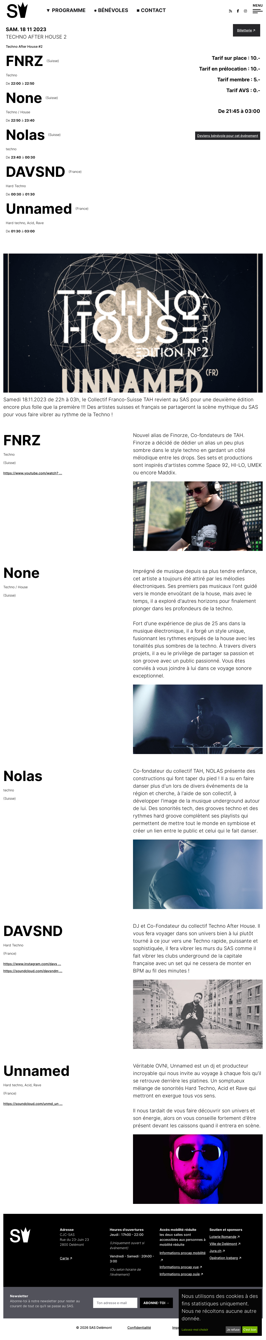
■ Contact (151, 10)
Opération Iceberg (223, 1258)
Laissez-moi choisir (195, 1329)
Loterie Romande (222, 1237)
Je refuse (233, 1329)
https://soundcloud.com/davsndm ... (32, 971)
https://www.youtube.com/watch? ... (32, 473)
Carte (64, 1258)
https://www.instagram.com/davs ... (32, 964)
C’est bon (249, 1329)
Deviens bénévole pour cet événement (227, 136)
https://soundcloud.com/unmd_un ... (33, 1104)
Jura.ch (215, 1251)
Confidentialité (139, 1327)
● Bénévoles (111, 10)
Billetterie (244, 30)
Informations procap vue (179, 1267)
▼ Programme (66, 10)
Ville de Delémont (223, 1244)
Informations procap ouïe (180, 1274)
